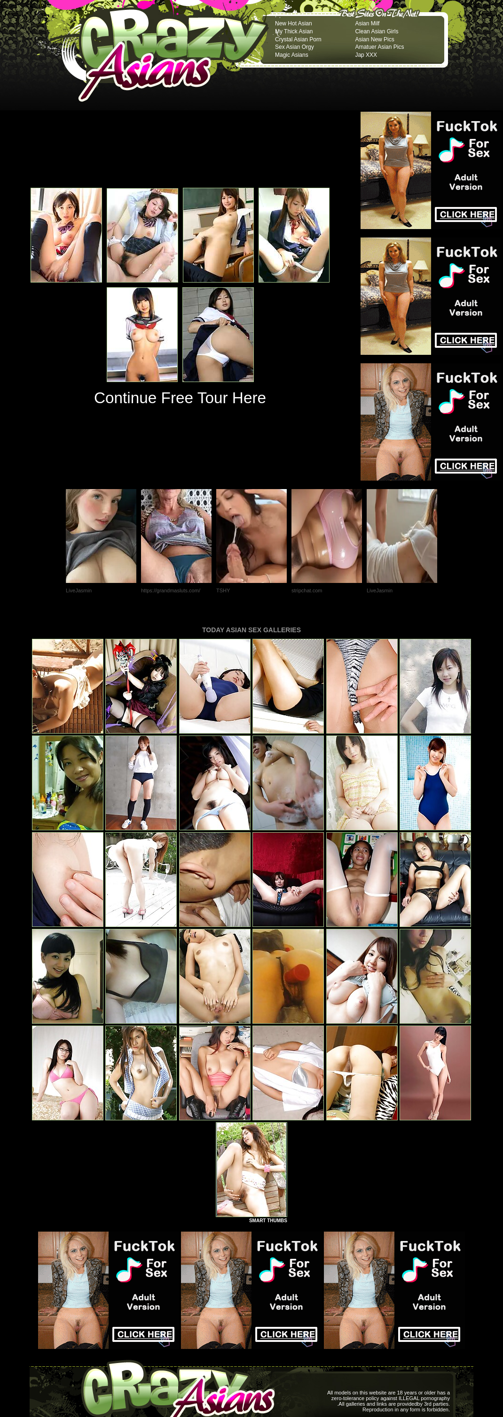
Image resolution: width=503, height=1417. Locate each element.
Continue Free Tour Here (180, 397)
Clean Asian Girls (376, 31)
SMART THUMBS (268, 1220)
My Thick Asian (294, 31)
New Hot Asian (293, 23)
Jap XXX (366, 55)
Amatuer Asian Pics (379, 47)
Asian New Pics (374, 39)
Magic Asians (291, 55)
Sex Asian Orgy (294, 47)
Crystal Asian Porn (298, 39)
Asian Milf (367, 23)
